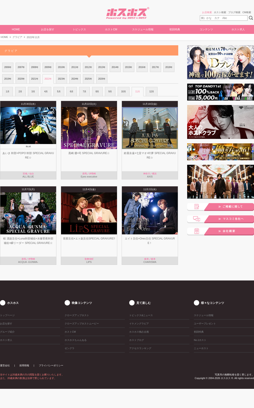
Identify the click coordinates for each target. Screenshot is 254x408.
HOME (16, 29)
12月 (151, 91)
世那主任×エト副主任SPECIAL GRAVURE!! (89, 238)
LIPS (89, 262)
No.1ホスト (200, 340)
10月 (123, 91)
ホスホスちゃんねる (76, 340)
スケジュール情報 (143, 29)
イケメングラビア (139, 323)
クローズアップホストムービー (82, 323)
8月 (97, 91)
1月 (7, 91)
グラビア (17, 37)
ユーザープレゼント (205, 323)
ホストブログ (136, 340)
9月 (110, 91)
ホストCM (111, 29)
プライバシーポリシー (51, 365)
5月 (59, 91)
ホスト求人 (238, 29)
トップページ (7, 315)
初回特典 (174, 29)
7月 (84, 91)
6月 (72, 91)
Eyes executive (89, 176)
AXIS (150, 176)
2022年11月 (33, 37)
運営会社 (5, 365)
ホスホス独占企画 (139, 331)
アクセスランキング (140, 348)
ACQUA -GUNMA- (28, 262)
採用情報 (24, 365)
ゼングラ (69, 348)
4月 (46, 91)
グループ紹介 (7, 331)
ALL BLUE (28, 176)
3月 (33, 91)
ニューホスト (201, 348)
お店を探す (47, 29)
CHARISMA (149, 262)
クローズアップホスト (77, 315)
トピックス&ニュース (141, 315)
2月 (20, 91)
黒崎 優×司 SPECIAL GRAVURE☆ (89, 153)
